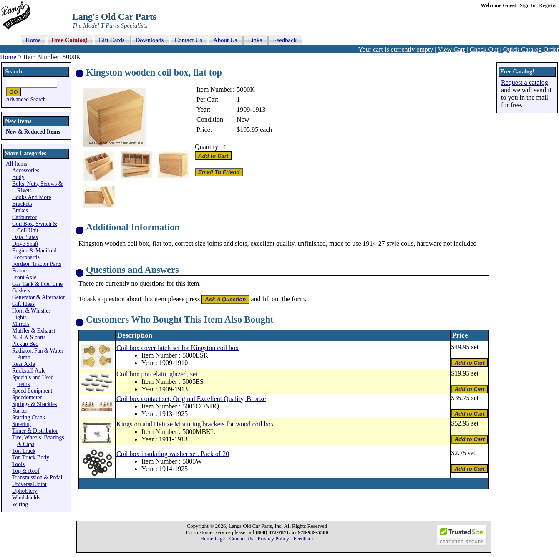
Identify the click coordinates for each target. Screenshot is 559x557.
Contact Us (241, 539)
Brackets (22, 204)
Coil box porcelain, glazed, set (157, 374)
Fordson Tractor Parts (36, 264)
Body (18, 177)
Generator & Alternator (38, 297)
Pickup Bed (25, 344)
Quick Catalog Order (531, 49)
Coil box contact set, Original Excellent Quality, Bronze (191, 398)
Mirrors (21, 324)
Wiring (20, 504)
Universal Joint (29, 484)
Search (13, 71)
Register (548, 5)
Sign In (527, 5)
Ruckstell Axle (28, 371)
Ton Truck (23, 451)
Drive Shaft (25, 244)
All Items (16, 164)
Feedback (303, 539)
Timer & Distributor (35, 431)
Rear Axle (23, 364)
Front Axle (24, 277)
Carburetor (24, 217)
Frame (19, 270)
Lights (19, 317)
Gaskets (21, 290)
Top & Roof (26, 471)
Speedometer (27, 397)
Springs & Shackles (34, 404)
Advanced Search (26, 99)
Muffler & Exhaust (33, 331)
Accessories (25, 170)
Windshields (26, 497)
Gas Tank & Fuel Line (37, 284)
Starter (19, 411)
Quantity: (207, 146)
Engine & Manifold (34, 250)
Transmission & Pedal (37, 477)
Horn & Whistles (31, 310)
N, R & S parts (28, 337)
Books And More (31, 197)
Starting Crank (28, 417)
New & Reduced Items (33, 132)
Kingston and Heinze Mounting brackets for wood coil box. (196, 424)
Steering (21, 424)
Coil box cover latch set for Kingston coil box (177, 347)
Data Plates (25, 237)
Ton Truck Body (30, 457)
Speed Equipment (32, 391)
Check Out (484, 49)
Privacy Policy (273, 539)
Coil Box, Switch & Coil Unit (34, 227)
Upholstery (24, 491)
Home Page (212, 539)
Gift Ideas (23, 304)
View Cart (451, 49)
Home (8, 56)
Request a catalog (524, 82)
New (243, 119)
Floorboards (26, 257)
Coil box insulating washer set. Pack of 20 (172, 453)
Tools (18, 464)
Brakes (20, 210)
